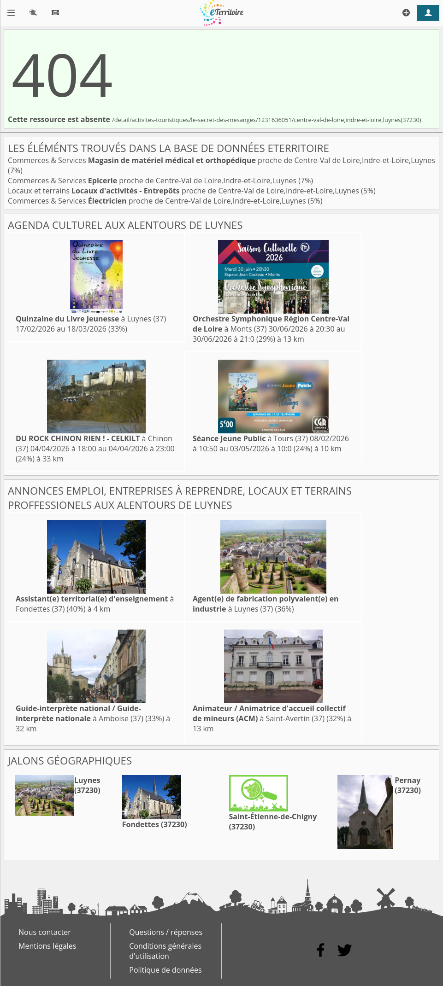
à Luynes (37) (91, 319)
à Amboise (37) (79, 713)
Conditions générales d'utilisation (165, 951)
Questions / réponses (165, 932)
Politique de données (165, 970)
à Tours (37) (250, 438)
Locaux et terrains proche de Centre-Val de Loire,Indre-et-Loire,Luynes (184, 191)
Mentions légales (47, 946)
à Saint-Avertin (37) (269, 713)
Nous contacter (44, 932)
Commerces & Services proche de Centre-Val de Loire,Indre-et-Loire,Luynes (221, 160)
